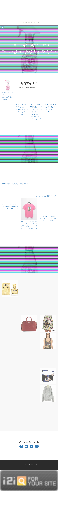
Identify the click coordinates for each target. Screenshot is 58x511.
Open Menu (2, 27)
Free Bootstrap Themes (24, 467)
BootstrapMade (36, 467)
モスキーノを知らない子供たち (29, 45)
